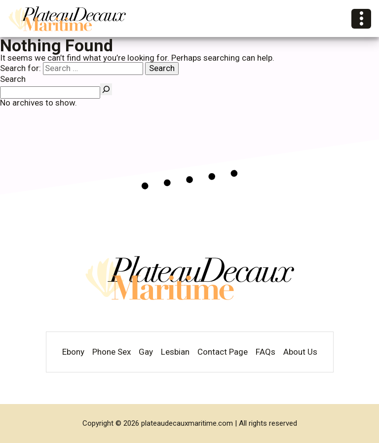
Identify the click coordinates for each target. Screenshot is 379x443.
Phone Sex (111, 352)
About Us (300, 352)
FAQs (265, 352)
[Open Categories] (361, 19)
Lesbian (175, 352)
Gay (146, 352)
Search (13, 79)
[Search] (106, 89)
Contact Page (222, 352)
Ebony (73, 352)
